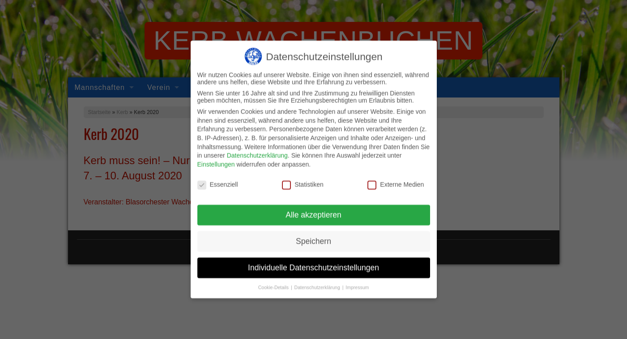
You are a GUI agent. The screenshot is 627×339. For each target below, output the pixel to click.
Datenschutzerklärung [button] (317, 283)
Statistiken (303, 179)
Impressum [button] (357, 283)
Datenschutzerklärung (257, 151)
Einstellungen (216, 159)
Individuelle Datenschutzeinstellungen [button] (313, 263)
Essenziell (217, 179)
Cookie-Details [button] (274, 283)
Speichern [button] (313, 237)
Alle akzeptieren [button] (313, 210)
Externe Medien (395, 179)
